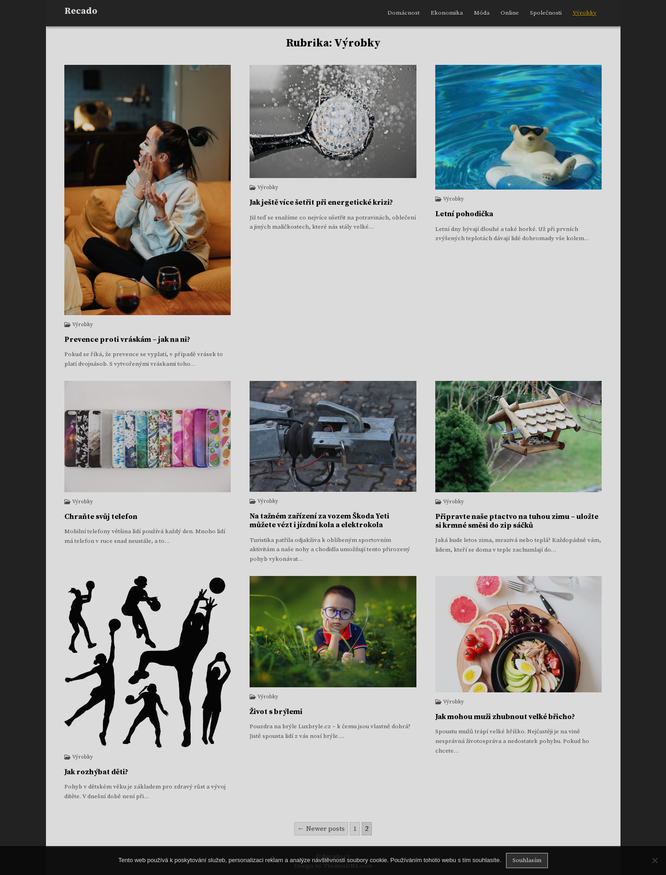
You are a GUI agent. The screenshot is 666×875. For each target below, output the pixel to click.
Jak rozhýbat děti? (96, 772)
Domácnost (403, 13)
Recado (80, 11)
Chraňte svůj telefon (100, 516)
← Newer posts (321, 828)
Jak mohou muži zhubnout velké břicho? (505, 716)
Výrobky (585, 13)
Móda (482, 13)
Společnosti (546, 13)
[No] (654, 860)
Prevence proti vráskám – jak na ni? (127, 339)
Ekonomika (447, 13)
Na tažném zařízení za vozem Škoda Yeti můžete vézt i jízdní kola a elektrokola (319, 521)
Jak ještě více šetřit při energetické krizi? (321, 202)
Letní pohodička (464, 214)
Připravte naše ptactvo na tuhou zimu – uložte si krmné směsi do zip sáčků (516, 521)
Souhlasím (526, 860)
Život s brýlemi (276, 711)
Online (510, 13)
